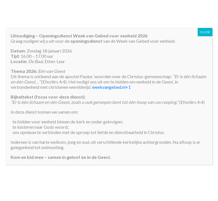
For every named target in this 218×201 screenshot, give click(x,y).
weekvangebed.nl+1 (111, 87)
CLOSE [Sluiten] (205, 32)
